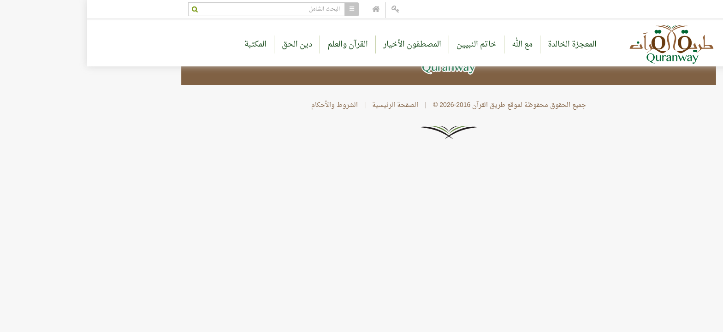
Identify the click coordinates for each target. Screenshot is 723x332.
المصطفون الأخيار (325, 44)
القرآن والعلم (260, 44)
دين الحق (210, 44)
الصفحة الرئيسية (308, 105)
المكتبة (168, 44)
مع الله (435, 44)
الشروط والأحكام (247, 105)
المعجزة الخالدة (485, 44)
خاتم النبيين (389, 44)
